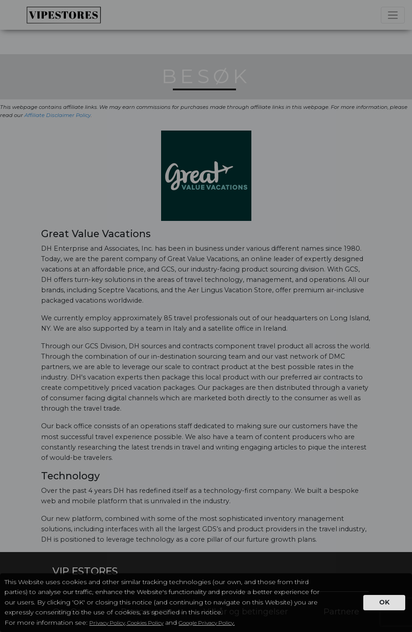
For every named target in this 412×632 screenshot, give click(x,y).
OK (384, 602)
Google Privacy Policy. (207, 622)
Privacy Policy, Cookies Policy (126, 622)
